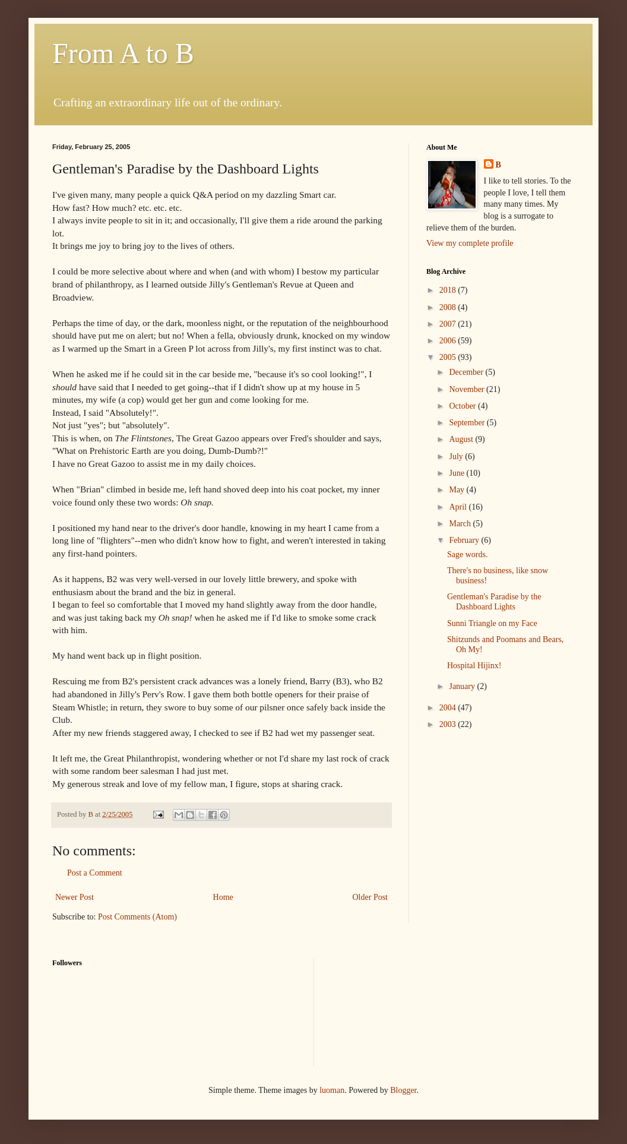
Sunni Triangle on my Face (492, 623)
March (461, 523)
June (457, 473)
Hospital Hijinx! (474, 665)
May (457, 489)
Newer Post (74, 897)
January (463, 686)
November (467, 389)
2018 (448, 290)
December (467, 372)
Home (223, 897)
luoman (331, 1090)
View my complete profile (470, 243)
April (458, 507)
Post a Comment (94, 872)
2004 (448, 707)
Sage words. (467, 554)
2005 (448, 357)
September (467, 422)
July (457, 456)
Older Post (370, 897)
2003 (448, 724)
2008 (448, 307)
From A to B (123, 53)
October (463, 406)
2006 (448, 340)
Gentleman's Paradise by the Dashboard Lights (494, 601)
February (465, 540)
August (462, 439)
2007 (448, 324)
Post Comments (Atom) (137, 916)
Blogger (403, 1090)
